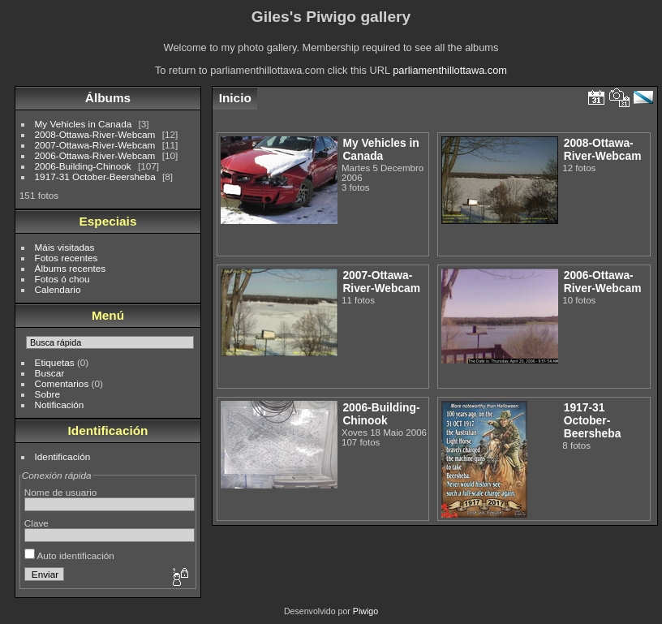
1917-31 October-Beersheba (95, 176)
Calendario (58, 289)
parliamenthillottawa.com (450, 70)
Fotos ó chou (62, 278)
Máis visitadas (65, 247)
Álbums (108, 98)
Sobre (47, 394)
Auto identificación (69, 555)
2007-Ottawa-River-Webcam (95, 145)
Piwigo (365, 611)
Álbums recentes (70, 268)
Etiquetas (55, 362)
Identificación (63, 456)
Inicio (235, 98)
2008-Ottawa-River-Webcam (95, 134)
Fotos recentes (66, 257)
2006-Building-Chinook (83, 166)
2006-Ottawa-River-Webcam (95, 155)
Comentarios (62, 383)
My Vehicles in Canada (83, 123)
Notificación (59, 404)
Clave (36, 523)
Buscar (50, 373)
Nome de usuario (60, 492)
